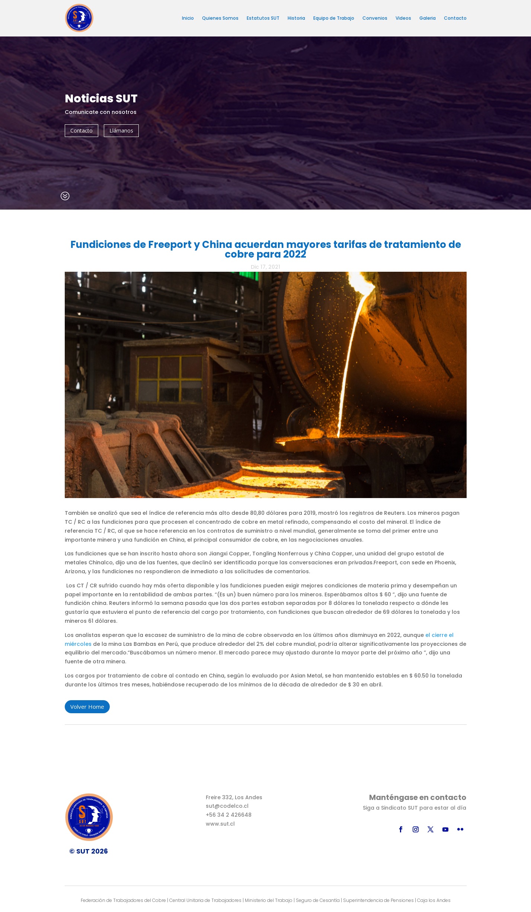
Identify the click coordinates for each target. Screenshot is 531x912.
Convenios (374, 18)
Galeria (427, 18)
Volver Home (87, 706)
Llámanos (121, 130)
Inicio (188, 18)
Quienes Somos (220, 18)
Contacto (455, 18)
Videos (403, 18)
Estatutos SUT (263, 18)
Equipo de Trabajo (333, 18)
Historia (296, 18)
